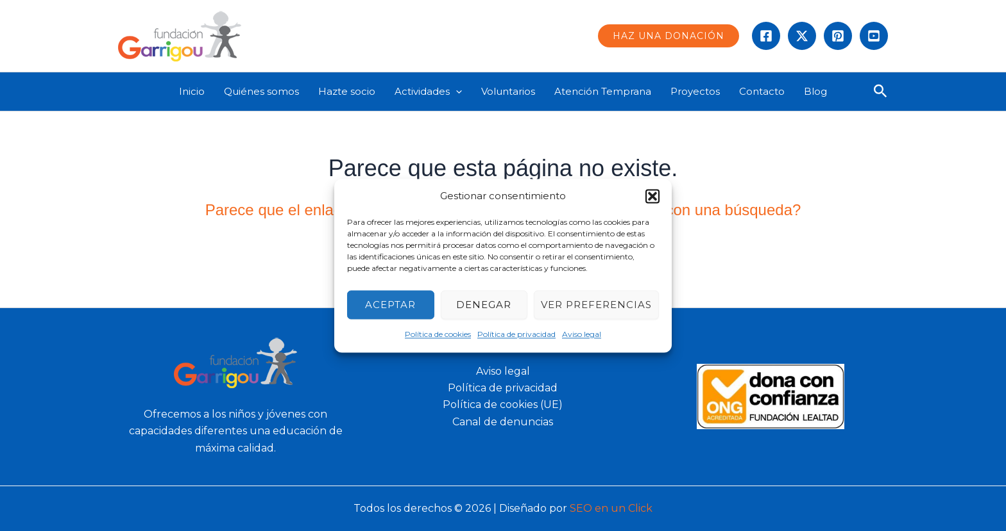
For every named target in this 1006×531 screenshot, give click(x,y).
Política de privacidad (516, 334)
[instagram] (838, 36)
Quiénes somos (261, 91)
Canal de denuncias (502, 422)
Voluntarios (508, 91)
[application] (456, 91)
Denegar (483, 304)
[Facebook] (766, 36)
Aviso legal (581, 334)
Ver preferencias (596, 304)
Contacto (762, 91)
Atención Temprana (602, 91)
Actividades (428, 91)
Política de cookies (438, 334)
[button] (652, 196)
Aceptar (390, 304)
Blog (815, 91)
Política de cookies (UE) (503, 404)
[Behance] (874, 36)
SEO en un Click (611, 508)
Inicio (192, 91)
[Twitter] (802, 36)
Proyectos (695, 91)
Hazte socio (346, 91)
